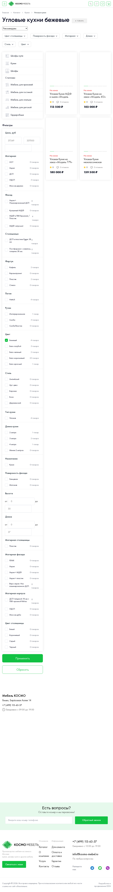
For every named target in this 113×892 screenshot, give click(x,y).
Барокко (13, 391)
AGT (11, 162)
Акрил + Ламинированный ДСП (19, 201)
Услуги (42, 861)
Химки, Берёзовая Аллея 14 (16, 700)
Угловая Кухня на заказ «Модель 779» (61, 161)
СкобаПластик (15, 326)
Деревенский (15, 403)
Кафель (12, 267)
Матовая (13, 485)
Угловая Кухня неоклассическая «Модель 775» (93, 161)
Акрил (12, 168)
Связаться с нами (14, 864)
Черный (12, 647)
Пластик (12, 279)
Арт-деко (13, 385)
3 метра (12, 438)
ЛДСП (12, 180)
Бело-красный (15, 364)
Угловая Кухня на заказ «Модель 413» (95, 95)
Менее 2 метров (16, 450)
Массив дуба (15, 615)
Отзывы (56, 866)
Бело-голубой (15, 346)
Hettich (12, 299)
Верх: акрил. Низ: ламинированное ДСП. (19, 584)
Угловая (12, 418)
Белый (12, 629)
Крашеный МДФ (16, 210)
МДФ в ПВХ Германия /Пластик (19, 217)
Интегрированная (17, 314)
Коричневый (14, 635)
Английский (14, 379)
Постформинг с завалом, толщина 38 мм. (20, 250)
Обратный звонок (91, 820)
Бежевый (13, 340)
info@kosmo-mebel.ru (85, 854)
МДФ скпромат (16, 226)
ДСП (11, 174)
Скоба (12, 320)
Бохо (11, 397)
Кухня (11, 464)
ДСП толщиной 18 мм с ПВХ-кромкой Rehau (19, 600)
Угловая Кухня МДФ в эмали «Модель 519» (61, 95)
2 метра (12, 432)
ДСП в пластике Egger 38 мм (20, 240)
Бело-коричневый (17, 358)
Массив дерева (16, 186)
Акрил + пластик (16, 578)
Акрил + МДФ (15, 572)
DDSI (109, 886)
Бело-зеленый (15, 352)
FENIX (11, 560)
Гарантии (56, 861)
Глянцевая (13, 479)
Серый (12, 641)
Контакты (44, 866)
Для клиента (58, 847)
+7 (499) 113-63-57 (12, 705)
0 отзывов (63, 101)
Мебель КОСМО (14, 696)
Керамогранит (15, 273)
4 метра (12, 444)
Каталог (43, 847)
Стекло (12, 285)
